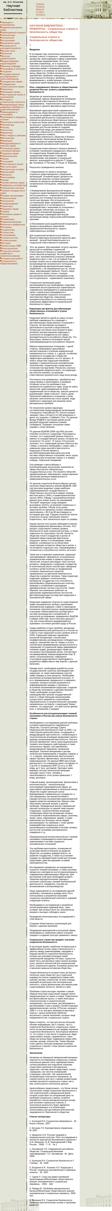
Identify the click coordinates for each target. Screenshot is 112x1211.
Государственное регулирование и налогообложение (10, 76)
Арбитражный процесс (14, 32)
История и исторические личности (12, 101)
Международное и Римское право (10, 144)
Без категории (9, 167)
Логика (5, 127)
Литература (8, 125)
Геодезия (7, 71)
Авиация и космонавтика (7, 23)
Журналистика (9, 156)
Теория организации (12, 196)
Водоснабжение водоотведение (9, 62)
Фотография (8, 177)
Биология (7, 53)
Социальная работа (12, 258)
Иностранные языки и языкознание (12, 96)
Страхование (8, 235)
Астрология (8, 38)
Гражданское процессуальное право (12, 85)
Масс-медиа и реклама (14, 135)
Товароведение (10, 204)
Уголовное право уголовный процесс (10, 149)
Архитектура (8, 35)
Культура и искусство (13, 122)
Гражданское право (12, 82)
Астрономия (8, 40)
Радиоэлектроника (11, 222)
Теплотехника (9, 198)
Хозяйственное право (13, 183)
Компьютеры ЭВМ (11, 246)
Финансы (7, 175)
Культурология (10, 248)
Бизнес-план (8, 51)
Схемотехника (9, 240)
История (6, 243)
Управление (8, 219)
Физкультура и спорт (13, 169)
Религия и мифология (13, 224)
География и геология (13, 69)
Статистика (8, 232)
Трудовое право (10, 153)
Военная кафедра (11, 66)
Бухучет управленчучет (8, 57)
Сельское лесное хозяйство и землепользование (10, 253)
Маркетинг (7, 133)
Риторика (7, 227)
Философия (8, 172)
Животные (7, 89)
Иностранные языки (12, 164)
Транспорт (7, 206)
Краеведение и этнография (8, 113)
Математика (8, 138)
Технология (8, 201)
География (7, 161)
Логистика (7, 130)
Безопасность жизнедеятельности (10, 47)
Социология (8, 230)
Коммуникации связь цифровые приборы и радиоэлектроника (12, 107)
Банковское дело (11, 43)
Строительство (10, 238)
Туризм (5, 211)
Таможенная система (13, 188)
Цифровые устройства (14, 185)
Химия (5, 159)
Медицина (7, 141)
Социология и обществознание (9, 262)
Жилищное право (11, 92)
